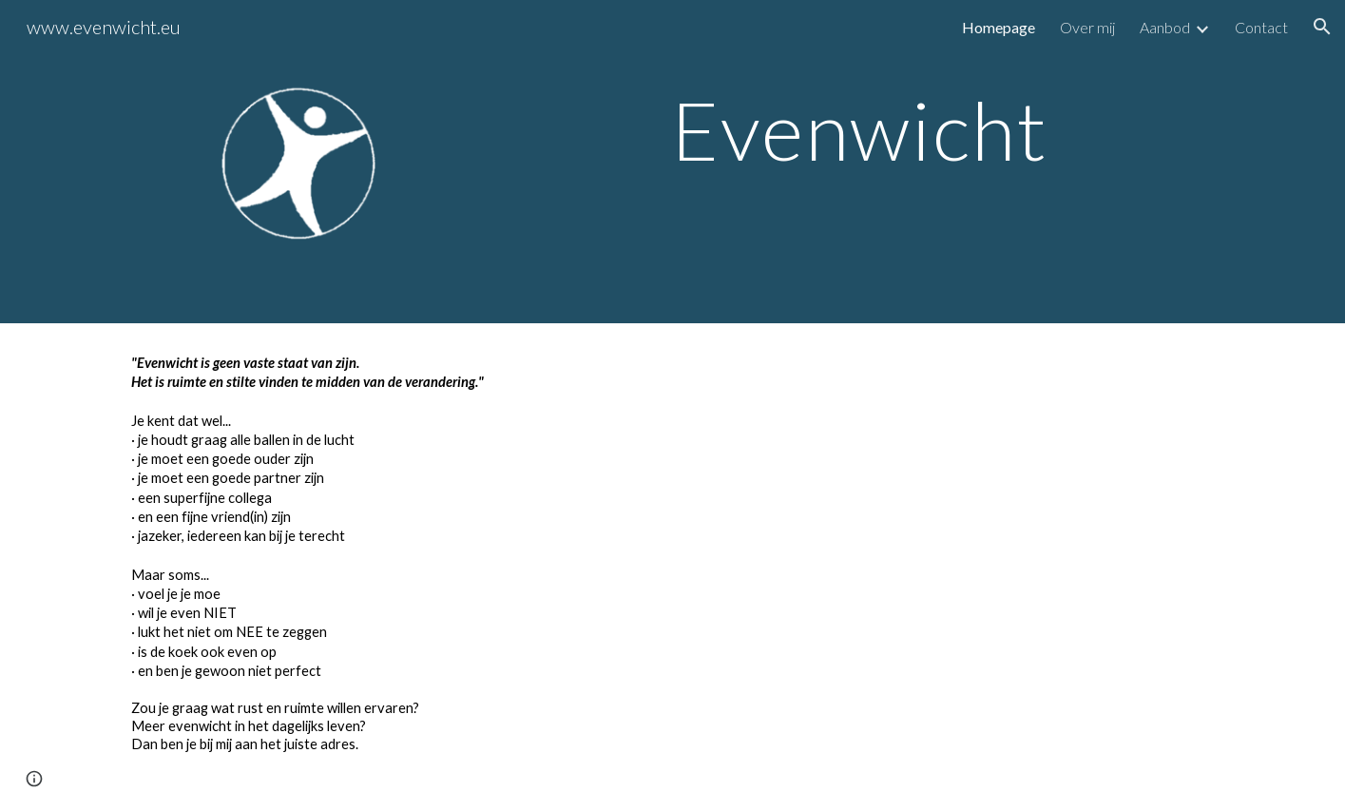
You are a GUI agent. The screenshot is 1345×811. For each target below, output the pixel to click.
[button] (1322, 26)
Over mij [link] (1087, 27)
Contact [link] (1261, 27)
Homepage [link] (998, 27)
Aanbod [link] (1165, 27)
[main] (860, 130)
